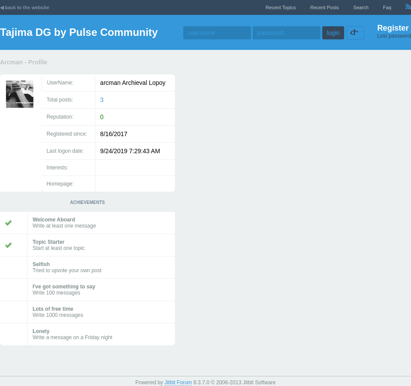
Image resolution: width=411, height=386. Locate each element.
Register (393, 28)
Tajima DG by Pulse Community (79, 32)
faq (387, 7)
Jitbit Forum (178, 382)
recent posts (324, 7)
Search (361, 7)
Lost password (394, 36)
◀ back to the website (24, 7)
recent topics (281, 7)
